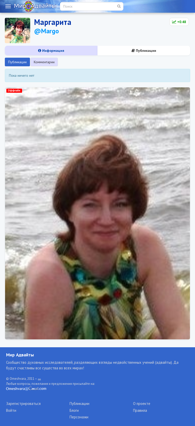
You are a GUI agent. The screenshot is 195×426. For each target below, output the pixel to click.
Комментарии (44, 62)
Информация (51, 50)
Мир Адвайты (20, 355)
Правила (140, 410)
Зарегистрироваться (23, 403)
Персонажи (79, 417)
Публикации (144, 50)
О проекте (141, 403)
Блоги (74, 410)
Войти (11, 410)
